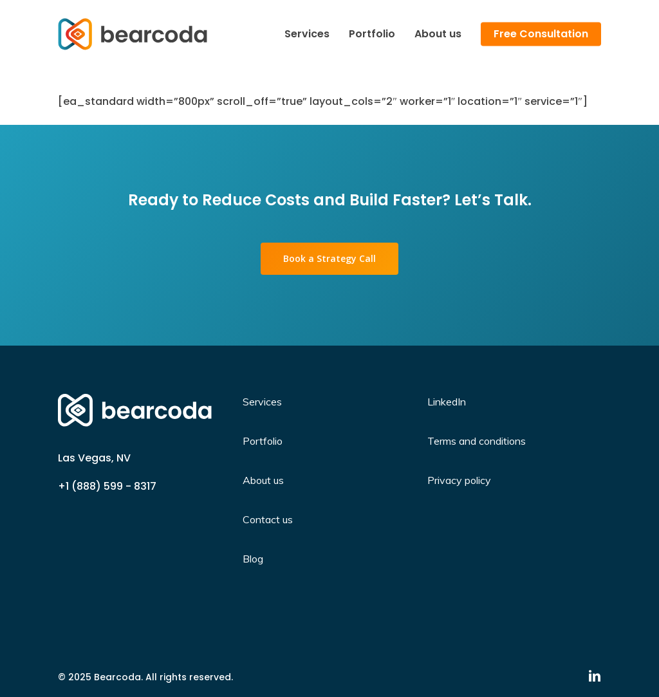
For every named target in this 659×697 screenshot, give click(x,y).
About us (263, 480)
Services (262, 401)
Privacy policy (459, 480)
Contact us (268, 519)
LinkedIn (446, 401)
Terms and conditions (476, 440)
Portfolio (263, 440)
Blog (253, 558)
